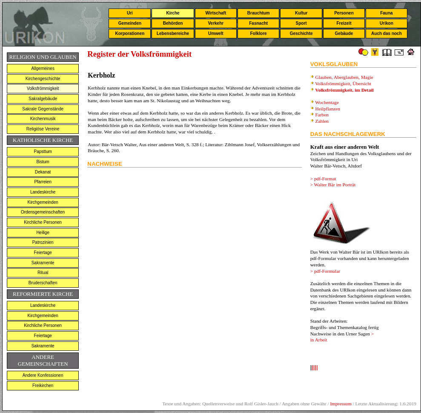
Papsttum (43, 151)
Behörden (173, 23)
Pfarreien (43, 181)
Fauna (386, 13)
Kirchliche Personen (43, 222)
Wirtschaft (215, 13)
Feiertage (43, 252)
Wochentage (327, 102)
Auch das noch (386, 33)
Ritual (43, 272)
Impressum (340, 403)
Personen (344, 13)
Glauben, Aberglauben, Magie (344, 77)
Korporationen (129, 33)
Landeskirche (42, 192)
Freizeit (343, 23)
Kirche (172, 13)
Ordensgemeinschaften (43, 212)
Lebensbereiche (173, 33)
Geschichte (301, 33)
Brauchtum (258, 13)
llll (315, 368)
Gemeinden (129, 23)
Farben (322, 114)
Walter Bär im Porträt (335, 184)
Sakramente (43, 262)
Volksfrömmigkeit (43, 88)
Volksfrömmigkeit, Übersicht (343, 83)
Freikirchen (42, 385)
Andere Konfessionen (43, 375)
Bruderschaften (43, 282)
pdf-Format (325, 178)
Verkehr (215, 23)
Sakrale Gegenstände (42, 109)
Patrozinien (43, 242)
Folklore (258, 33)
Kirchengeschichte (43, 78)
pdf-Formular (327, 271)
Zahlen (322, 121)
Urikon (386, 23)
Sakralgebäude (43, 98)
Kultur (301, 13)
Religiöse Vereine (43, 129)
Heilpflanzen (328, 108)
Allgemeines (42, 68)
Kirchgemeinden (43, 202)
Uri (130, 13)
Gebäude (344, 33)
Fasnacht (258, 23)
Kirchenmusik (43, 118)
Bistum (42, 161)
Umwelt (215, 33)
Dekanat (43, 172)
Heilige (42, 232)
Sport (301, 23)
